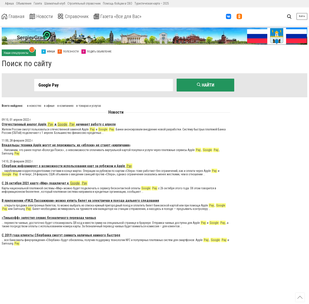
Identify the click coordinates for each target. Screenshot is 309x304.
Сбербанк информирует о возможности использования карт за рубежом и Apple (67, 165)
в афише (49, 105)
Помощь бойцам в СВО (117, 3)
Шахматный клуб (54, 3)
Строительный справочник (84, 3)
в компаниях (65, 105)
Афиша (9, 3)
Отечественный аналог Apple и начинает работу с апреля (59, 123)
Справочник (76, 16)
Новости (43, 16)
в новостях (34, 105)
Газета (38, 3)
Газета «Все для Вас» (122, 16)
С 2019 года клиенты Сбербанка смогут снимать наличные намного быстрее (61, 235)
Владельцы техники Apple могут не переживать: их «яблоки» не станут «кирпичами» (66, 145)
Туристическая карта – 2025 (152, 3)
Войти (302, 16)
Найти (205, 85)
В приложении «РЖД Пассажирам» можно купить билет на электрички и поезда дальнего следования (80, 200)
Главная (13, 16)
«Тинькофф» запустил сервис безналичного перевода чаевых (49, 217)
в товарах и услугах (88, 105)
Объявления (23, 3)
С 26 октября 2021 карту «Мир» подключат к (45, 182)
